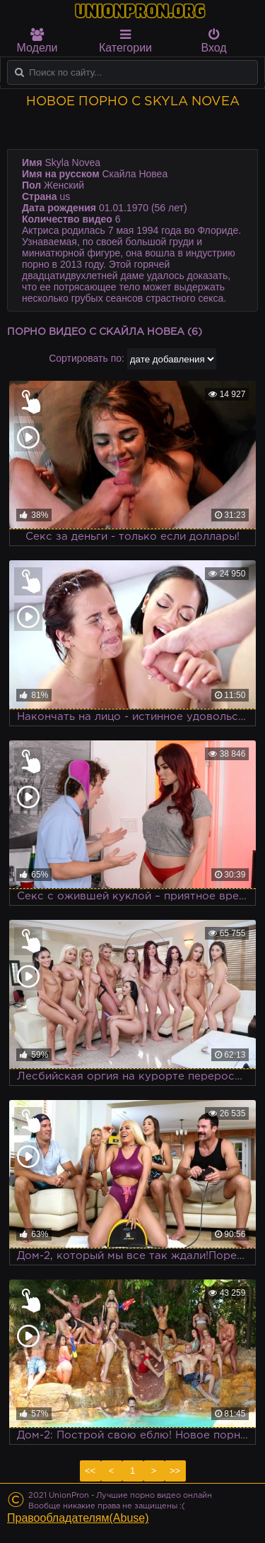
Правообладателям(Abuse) (78, 1518)
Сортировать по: (86, 358)
